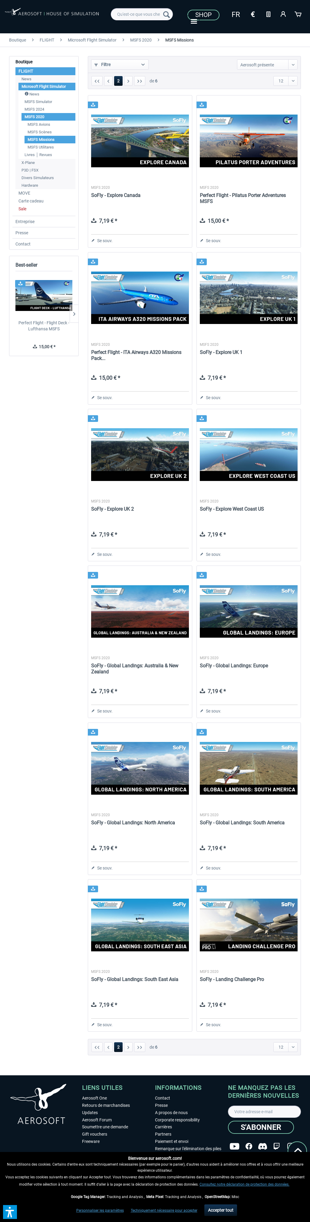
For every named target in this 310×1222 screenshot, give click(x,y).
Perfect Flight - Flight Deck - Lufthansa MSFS (43, 325)
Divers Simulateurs (37, 177)
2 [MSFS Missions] (118, 80)
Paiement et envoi (171, 1141)
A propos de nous (171, 1112)
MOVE (24, 193)
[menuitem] (142, 14)
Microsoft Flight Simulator (43, 86)
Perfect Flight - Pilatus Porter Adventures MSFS (243, 198)
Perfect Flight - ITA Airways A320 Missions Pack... (136, 355)
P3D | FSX (29, 170)
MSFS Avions (39, 124)
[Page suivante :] (128, 81)
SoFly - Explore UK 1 (221, 352)
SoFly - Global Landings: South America (242, 823)
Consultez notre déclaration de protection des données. (244, 1184)
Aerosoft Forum (97, 1119)
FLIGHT (25, 71)
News (26, 79)
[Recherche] (166, 14)
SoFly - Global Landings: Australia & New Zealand (134, 669)
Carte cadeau (31, 201)
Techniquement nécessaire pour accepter (164, 1210)
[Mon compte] (283, 14)
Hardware (29, 185)
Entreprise (25, 221)
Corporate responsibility (177, 1119)
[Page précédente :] (108, 81)
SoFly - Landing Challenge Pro (232, 979)
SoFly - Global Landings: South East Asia (134, 979)
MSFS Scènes (40, 132)
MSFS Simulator (38, 101)
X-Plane (28, 162)
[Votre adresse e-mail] (264, 1112)
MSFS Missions (41, 139)
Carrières (163, 1126)
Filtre (102, 64)
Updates (90, 1112)
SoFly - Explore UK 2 (112, 509)
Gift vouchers (94, 1134)
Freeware (91, 1141)
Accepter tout (220, 1210)
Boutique (23, 61)
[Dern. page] (139, 81)
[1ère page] (97, 81)
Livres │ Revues (38, 154)
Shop (203, 14)
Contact (23, 244)
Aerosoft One (94, 1098)
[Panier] (298, 14)
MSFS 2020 (34, 117)
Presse (21, 232)
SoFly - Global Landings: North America (133, 823)
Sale (22, 208)
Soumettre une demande (105, 1126)
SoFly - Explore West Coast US (232, 509)
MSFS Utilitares (41, 147)
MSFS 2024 (34, 109)
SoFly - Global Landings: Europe (234, 666)
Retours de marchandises (106, 1105)
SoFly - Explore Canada (115, 195)
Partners (163, 1134)
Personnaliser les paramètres (100, 1210)
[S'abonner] (261, 1127)
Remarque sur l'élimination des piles (188, 1148)
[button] (10, 1212)
